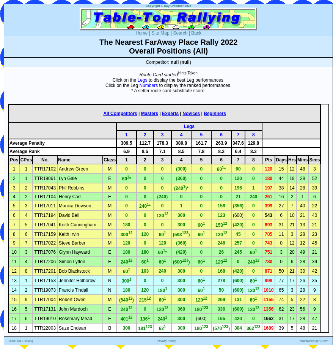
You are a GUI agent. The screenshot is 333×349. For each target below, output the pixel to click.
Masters (149, 113)
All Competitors (120, 113)
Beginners (215, 113)
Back (196, 33)
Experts (170, 113)
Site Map (160, 33)
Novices (191, 113)
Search (180, 33)
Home (141, 33)
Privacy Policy (166, 341)
